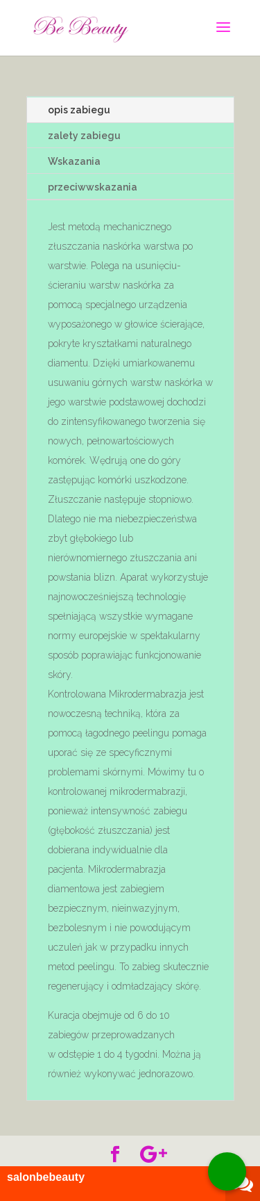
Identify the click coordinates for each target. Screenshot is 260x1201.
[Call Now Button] (227, 1171)
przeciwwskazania (92, 187)
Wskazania (74, 161)
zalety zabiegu (84, 135)
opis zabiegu (79, 109)
